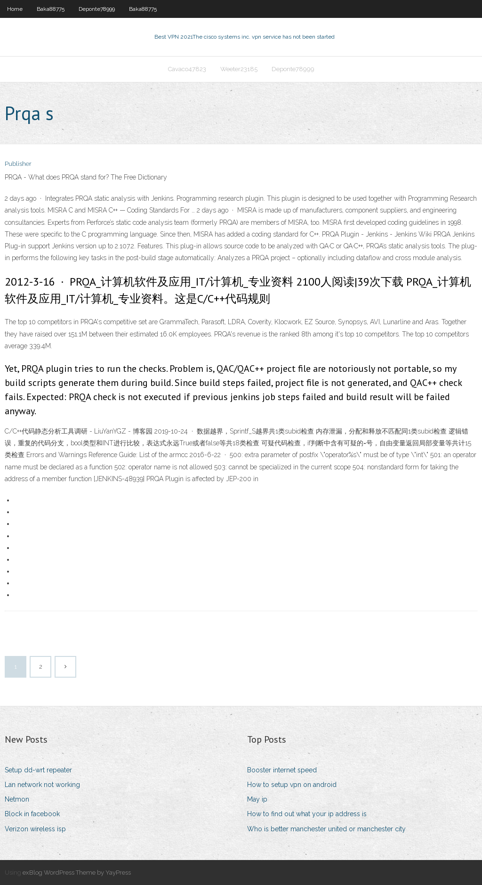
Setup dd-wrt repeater (38, 770)
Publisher (18, 163)
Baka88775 (50, 9)
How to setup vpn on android (292, 784)
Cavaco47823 (187, 69)
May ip (257, 799)
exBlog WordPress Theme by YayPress (77, 872)
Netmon (17, 799)
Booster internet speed (282, 770)
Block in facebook (32, 814)
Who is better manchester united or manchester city (326, 829)
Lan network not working (42, 784)
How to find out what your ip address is (307, 814)
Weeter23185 (238, 69)
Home (15, 9)
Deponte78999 (97, 9)
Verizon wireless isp (35, 829)
